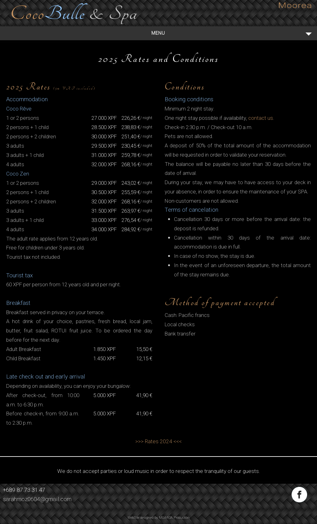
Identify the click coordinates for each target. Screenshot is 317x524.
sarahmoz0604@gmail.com (37, 499)
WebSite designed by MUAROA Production (159, 517)
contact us (260, 118)
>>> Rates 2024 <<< (158, 441)
